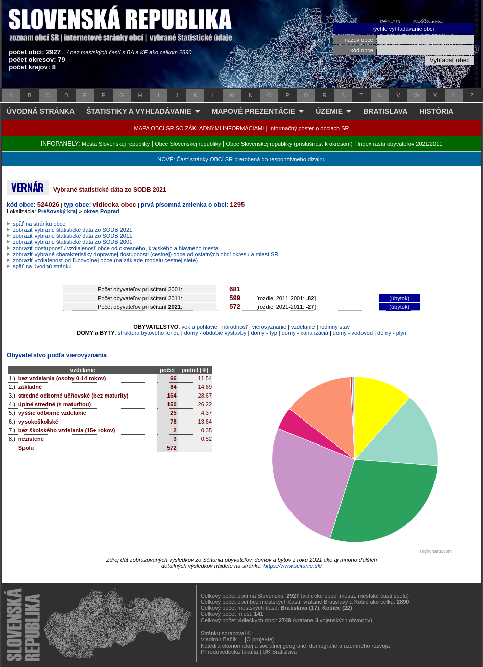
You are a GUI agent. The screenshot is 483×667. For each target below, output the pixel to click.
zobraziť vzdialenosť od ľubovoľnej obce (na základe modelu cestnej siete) (105, 260)
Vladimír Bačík (219, 639)
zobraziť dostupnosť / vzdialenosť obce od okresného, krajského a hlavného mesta (116, 248)
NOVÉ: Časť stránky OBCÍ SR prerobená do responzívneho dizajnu (241, 159)
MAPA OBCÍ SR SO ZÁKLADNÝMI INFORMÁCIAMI (199, 128)
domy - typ (264, 333)
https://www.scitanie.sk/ (292, 566)
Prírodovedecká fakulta (229, 652)
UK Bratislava (280, 652)
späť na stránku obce (39, 223)
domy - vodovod (353, 333)
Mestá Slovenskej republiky (116, 144)
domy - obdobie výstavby (215, 333)
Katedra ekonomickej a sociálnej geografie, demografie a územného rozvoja (295, 646)
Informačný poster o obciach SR (309, 128)
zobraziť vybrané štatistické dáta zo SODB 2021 (72, 230)
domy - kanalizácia (305, 333)
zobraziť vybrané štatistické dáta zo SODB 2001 (72, 242)
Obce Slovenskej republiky (188, 144)
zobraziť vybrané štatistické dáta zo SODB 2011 (72, 236)
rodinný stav (335, 327)
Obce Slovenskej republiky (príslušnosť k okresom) (289, 144)
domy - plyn (391, 333)
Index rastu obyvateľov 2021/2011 (399, 144)
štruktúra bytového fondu (149, 333)
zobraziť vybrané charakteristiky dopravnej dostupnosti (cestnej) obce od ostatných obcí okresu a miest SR (145, 254)
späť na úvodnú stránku (42, 266)
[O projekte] (259, 639)
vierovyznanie (269, 327)
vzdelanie (303, 327)
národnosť (235, 327)
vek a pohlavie (200, 327)
